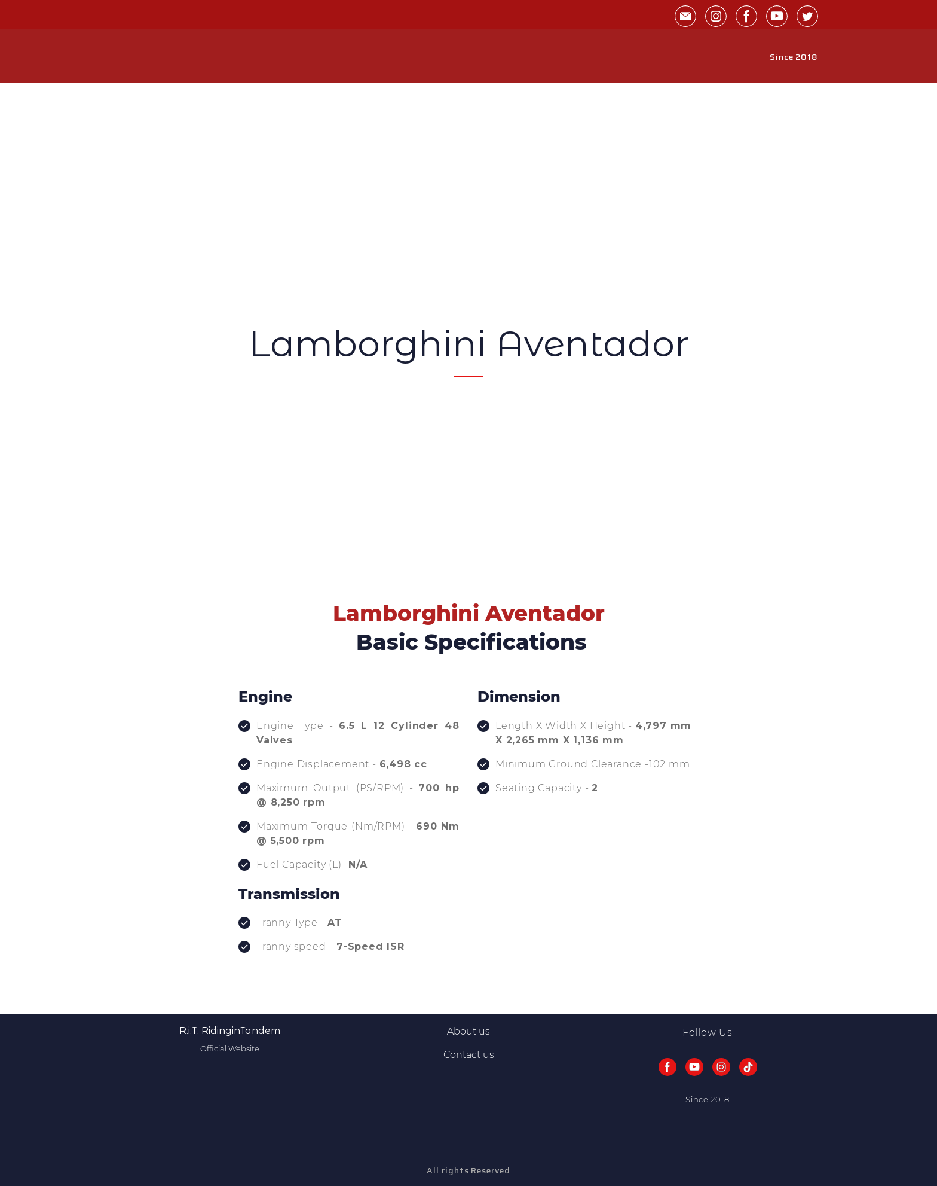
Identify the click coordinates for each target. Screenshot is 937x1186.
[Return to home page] (148, 56)
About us (468, 1031)
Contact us (468, 1054)
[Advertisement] (468, 232)
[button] (685, 16)
